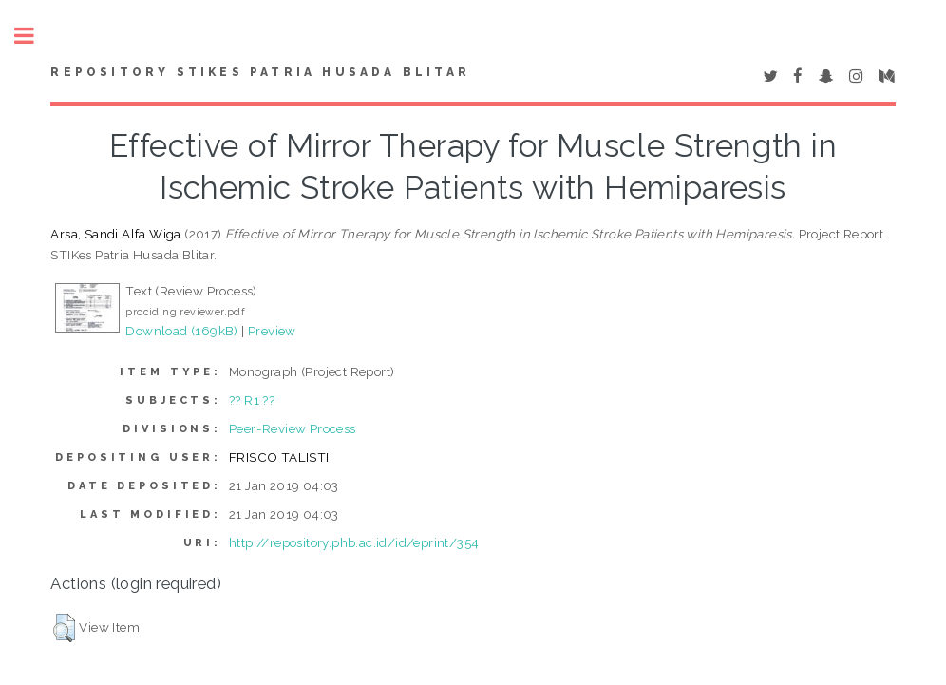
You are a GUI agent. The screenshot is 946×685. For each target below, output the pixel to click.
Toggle (34, 35)
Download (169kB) (181, 330)
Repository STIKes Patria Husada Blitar (260, 72)
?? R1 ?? (251, 400)
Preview (272, 330)
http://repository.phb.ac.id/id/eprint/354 (354, 542)
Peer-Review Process (292, 428)
